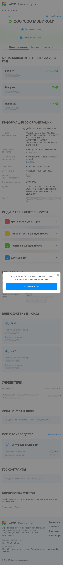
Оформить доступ (31, 286)
